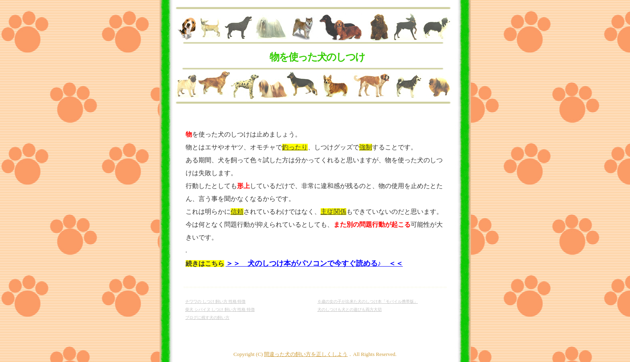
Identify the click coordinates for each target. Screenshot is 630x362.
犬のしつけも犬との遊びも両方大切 (349, 309)
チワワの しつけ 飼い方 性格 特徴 (215, 301)
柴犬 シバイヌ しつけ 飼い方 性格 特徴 (220, 309)
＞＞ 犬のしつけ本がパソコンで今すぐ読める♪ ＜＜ (314, 263)
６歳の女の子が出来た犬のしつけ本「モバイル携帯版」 (367, 301)
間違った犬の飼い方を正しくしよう (306, 354)
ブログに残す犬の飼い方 (207, 317)
